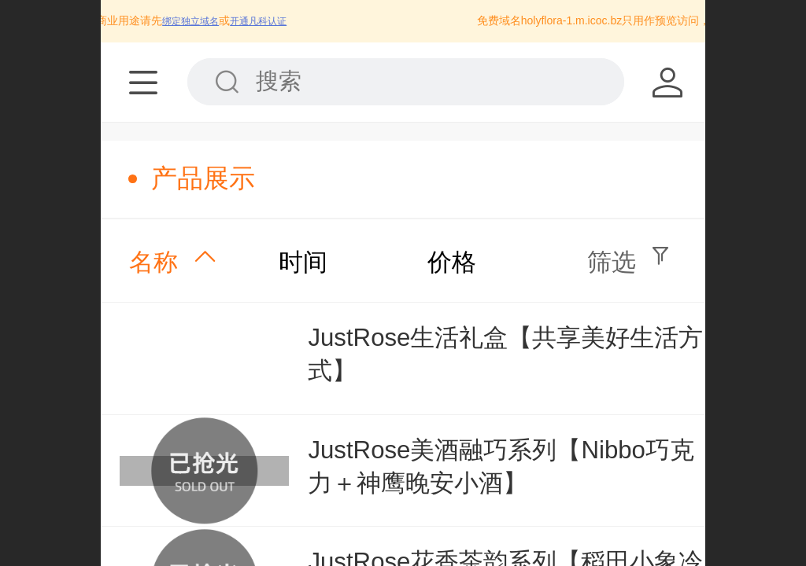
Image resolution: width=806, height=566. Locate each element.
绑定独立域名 (198, 21)
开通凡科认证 (266, 21)
